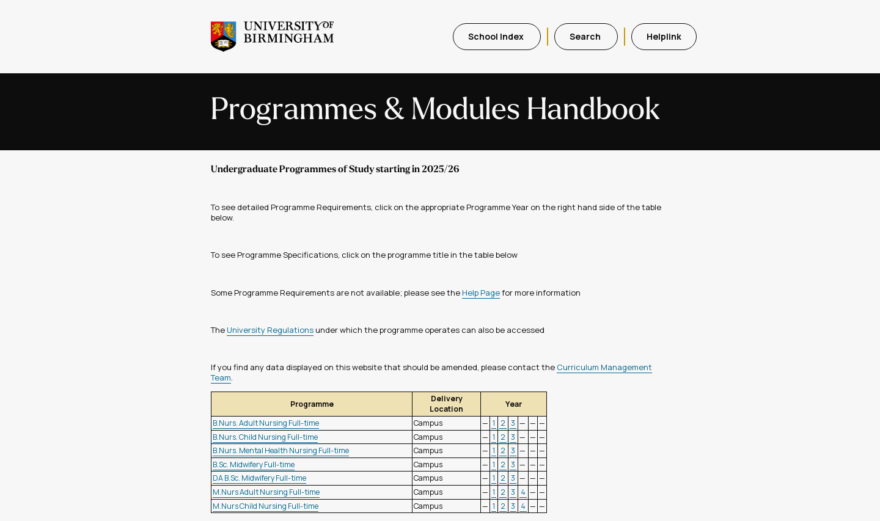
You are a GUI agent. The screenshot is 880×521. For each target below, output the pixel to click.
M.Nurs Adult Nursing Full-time (266, 492)
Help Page (481, 292)
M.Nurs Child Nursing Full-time (265, 506)
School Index (497, 36)
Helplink (664, 36)
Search (586, 36)
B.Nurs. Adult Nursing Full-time (266, 423)
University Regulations (270, 329)
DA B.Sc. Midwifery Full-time (259, 478)
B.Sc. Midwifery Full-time (254, 464)
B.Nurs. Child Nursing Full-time (265, 437)
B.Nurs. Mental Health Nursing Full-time (281, 450)
